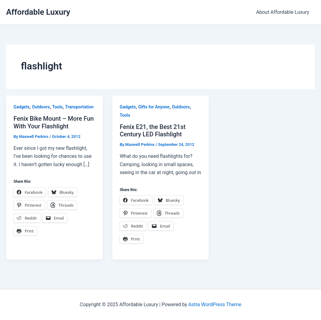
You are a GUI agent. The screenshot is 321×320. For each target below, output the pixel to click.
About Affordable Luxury (283, 12)
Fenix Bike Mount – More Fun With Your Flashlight (54, 122)
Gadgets (21, 106)
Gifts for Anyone (154, 106)
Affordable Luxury (38, 12)
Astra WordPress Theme (214, 304)
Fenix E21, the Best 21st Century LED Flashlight (153, 130)
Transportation (79, 106)
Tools (57, 106)
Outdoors (41, 106)
